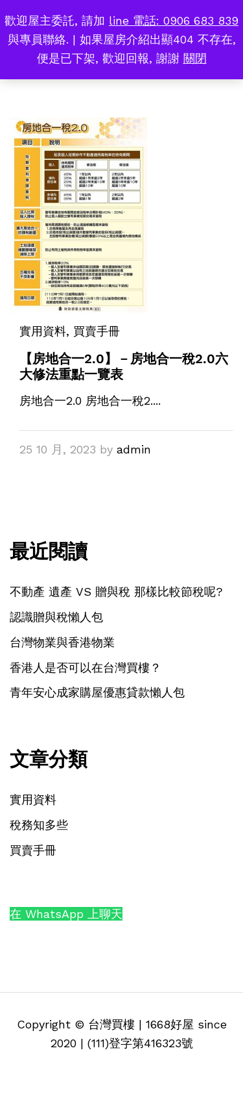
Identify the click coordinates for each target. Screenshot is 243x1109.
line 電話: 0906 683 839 (173, 20)
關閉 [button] (195, 58)
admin (134, 449)
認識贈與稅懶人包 (56, 617)
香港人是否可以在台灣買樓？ (85, 667)
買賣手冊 (33, 850)
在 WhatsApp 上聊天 (66, 914)
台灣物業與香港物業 (62, 642)
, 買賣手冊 (93, 331)
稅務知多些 (39, 825)
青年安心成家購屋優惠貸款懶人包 (97, 692)
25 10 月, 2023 (57, 449)
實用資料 (42, 331)
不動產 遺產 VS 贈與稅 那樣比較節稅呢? (116, 591)
